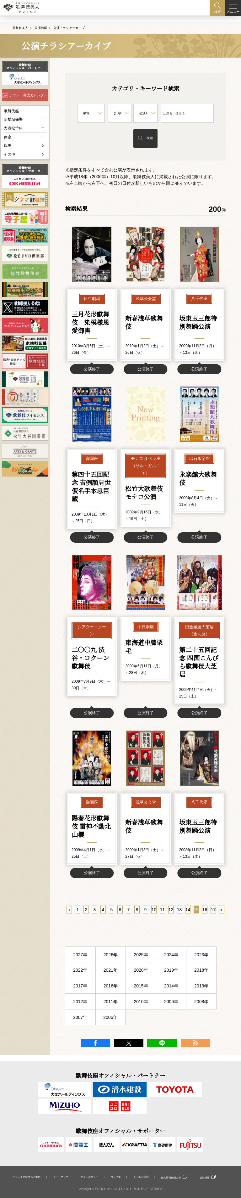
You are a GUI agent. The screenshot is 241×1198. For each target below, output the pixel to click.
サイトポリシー (89, 1176)
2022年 (80, 976)
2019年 (171, 976)
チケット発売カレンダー (28, 89)
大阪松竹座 (13, 121)
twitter (128, 1049)
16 (204, 915)
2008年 (201, 1007)
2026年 (111, 960)
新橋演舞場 (13, 113)
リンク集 (116, 1176)
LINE (162, 1049)
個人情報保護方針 (171, 1177)
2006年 (110, 1023)
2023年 (201, 960)
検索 (150, 131)
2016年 (111, 992)
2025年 (141, 960)
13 (179, 915)
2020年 (141, 976)
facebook (95, 1049)
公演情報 (41, 21)
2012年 (80, 1007)
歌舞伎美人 (20, 21)
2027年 (80, 960)
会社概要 (205, 1177)
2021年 (111, 976)
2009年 (171, 1007)
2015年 (141, 992)
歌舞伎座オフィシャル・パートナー (25, 60)
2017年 (80, 992)
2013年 (201, 992)
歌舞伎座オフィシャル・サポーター (25, 163)
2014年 (171, 992)
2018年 (201, 976)
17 (213, 915)
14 (187, 915)
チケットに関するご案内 (26, 1176)
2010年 (141, 1007)
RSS (195, 1049)
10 (154, 915)
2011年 (111, 1007)
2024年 (171, 960)
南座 (7, 130)
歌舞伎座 (11, 104)
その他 (9, 147)
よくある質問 (140, 1176)
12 (171, 915)
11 (162, 915)
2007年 (80, 1023)
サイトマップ (60, 1176)
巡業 (7, 139)
